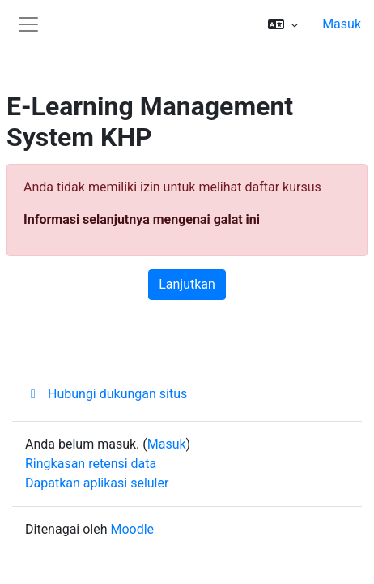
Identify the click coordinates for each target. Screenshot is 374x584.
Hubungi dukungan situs (106, 394)
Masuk (341, 24)
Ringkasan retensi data (90, 463)
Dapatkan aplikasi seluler (96, 483)
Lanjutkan (187, 284)
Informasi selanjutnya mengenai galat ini (141, 219)
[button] (282, 24)
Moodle (132, 529)
